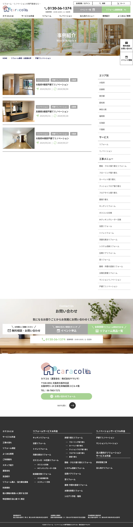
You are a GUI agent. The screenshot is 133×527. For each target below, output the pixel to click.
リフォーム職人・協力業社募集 (15, 482)
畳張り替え (103, 199)
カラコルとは (8, 431)
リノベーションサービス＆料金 (110, 431)
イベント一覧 (85, 9)
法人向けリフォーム (104, 468)
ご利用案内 (7, 459)
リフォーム (103, 144)
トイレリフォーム (106, 233)
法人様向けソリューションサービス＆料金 (108, 454)
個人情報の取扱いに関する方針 (15, 493)
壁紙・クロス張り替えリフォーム (113, 166)
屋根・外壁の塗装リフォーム (111, 266)
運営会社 (6, 470)
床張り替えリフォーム (74, 437)
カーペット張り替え (107, 179)
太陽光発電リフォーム (108, 273)
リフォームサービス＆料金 (45, 431)
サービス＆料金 (27, 16)
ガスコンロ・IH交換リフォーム (46, 460)
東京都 (102, 96)
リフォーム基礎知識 (114, 9)
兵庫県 (73, 107)
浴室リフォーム (105, 226)
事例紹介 (106, 16)
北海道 (102, 122)
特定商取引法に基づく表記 (13, 499)
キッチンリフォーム (107, 206)
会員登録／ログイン (83, 3)
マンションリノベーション (110, 279)
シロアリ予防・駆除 (73, 496)
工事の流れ (7, 442)
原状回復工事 (101, 462)
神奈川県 (103, 109)
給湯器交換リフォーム (42, 474)
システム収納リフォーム (109, 246)
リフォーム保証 (9, 448)
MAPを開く (62, 405)
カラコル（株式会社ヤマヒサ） (82, 525)
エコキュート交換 (43, 482)
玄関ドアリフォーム (107, 253)
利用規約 (6, 487)
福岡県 (102, 116)
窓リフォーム (104, 259)
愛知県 (102, 102)
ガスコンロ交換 (105, 212)
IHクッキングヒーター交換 (110, 219)
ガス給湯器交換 (42, 478)
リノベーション (42, 80)
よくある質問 (8, 453)
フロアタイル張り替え (108, 192)
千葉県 (102, 129)
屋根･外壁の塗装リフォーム (76, 485)
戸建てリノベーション (60, 80)
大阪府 (73, 80)
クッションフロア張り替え (110, 186)
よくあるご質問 (124, 16)
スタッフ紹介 (8, 465)
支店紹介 (6, 476)
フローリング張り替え (108, 172)
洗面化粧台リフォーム (108, 239)
